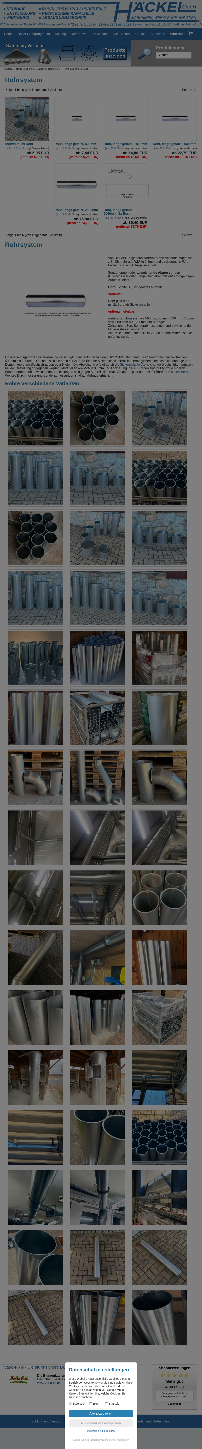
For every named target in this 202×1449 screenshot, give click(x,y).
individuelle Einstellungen (101, 1431)
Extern (95, 1403)
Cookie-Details (81, 1439)
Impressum (123, 1439)
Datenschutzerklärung (103, 1439)
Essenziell (77, 1403)
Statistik (112, 1403)
